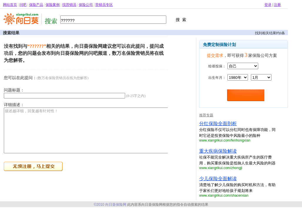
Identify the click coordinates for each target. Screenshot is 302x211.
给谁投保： (217, 66)
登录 (267, 5)
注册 (277, 5)
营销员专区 (104, 5)
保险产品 (36, 5)
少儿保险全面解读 (218, 178)
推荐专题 (206, 115)
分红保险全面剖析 (218, 123)
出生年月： (217, 78)
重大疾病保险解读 (218, 151)
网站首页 (10, 5)
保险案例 (53, 5)
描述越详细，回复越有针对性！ (99, 135)
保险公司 (86, 5)
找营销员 (69, 5)
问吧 (22, 5)
